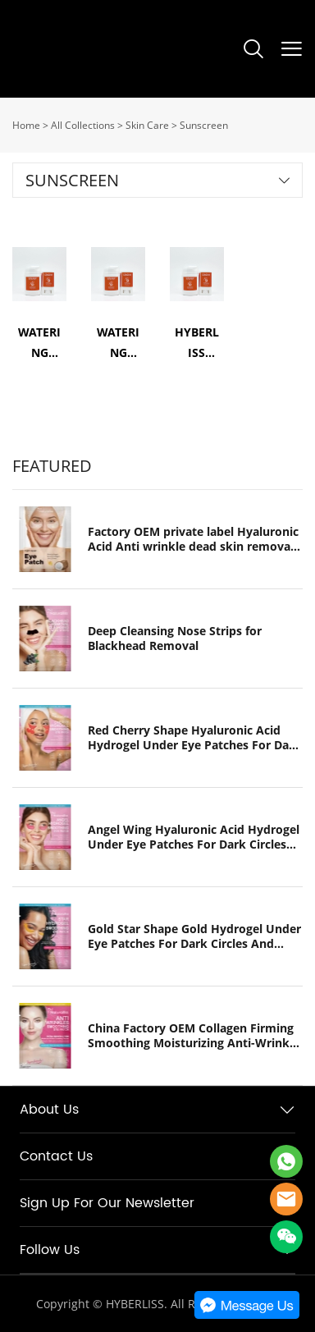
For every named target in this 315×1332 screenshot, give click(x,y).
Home (26, 125)
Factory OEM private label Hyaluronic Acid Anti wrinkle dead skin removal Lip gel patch (193, 539)
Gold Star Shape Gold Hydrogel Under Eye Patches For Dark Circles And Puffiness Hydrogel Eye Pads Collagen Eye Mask (194, 936)
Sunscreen (204, 125)
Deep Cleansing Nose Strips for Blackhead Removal (175, 638)
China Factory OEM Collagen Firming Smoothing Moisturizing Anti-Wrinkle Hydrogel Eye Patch (193, 1035)
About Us (49, 1109)
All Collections (83, 125)
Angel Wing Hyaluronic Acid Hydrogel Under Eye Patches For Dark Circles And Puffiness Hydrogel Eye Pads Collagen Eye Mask (193, 837)
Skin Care (147, 125)
